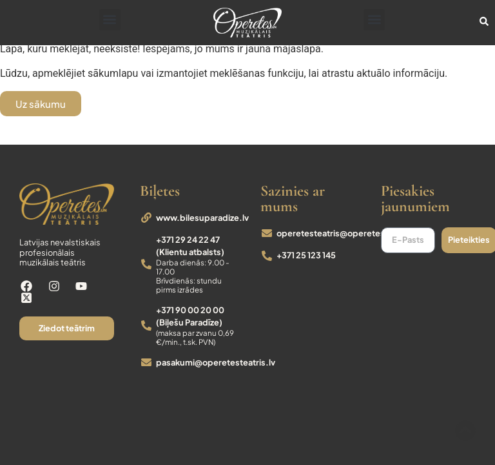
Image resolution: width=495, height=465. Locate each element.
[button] (110, 19)
